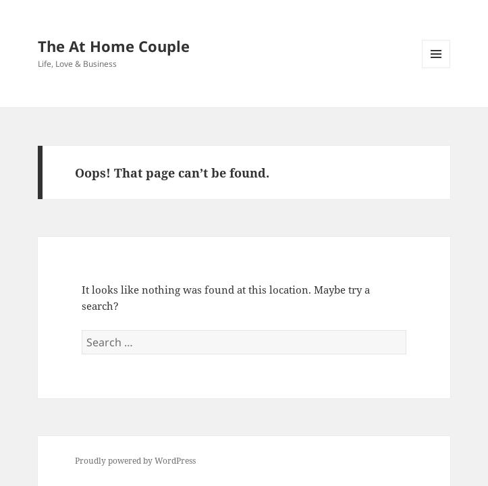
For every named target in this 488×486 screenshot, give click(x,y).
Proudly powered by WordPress (135, 460)
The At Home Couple (114, 46)
